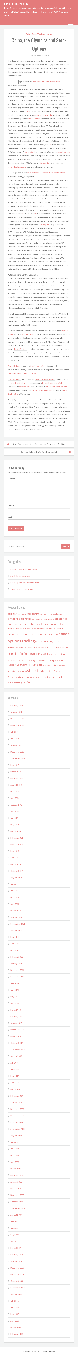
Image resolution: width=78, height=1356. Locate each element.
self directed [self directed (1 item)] (46, 665)
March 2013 (15, 864)
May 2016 (14, 791)
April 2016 (14, 798)
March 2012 (15, 910)
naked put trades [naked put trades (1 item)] (52, 634)
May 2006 (14, 1314)
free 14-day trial (53, 81)
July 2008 (14, 1142)
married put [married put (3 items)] (22, 634)
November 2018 (17, 725)
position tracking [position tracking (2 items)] (26, 660)
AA (50, 144)
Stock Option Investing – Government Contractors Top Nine (39, 444)
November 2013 (17, 844)
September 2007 (17, 1208)
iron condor (50, 386)
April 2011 (14, 943)
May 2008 (14, 1155)
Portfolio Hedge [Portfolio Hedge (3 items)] (57, 647)
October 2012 (16, 871)
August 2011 (16, 930)
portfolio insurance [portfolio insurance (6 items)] (24, 653)
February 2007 (16, 1254)
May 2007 (14, 1235)
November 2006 (17, 1274)
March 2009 (15, 1089)
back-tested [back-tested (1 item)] (22, 614)
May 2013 (14, 851)
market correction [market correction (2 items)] (47, 628)
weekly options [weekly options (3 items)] (23, 682)
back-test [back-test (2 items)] (12, 613)
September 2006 (17, 1287)
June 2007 (14, 1228)
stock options (34, 118)
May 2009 (14, 1076)
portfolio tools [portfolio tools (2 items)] (48, 654)
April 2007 (14, 1241)
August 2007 (16, 1215)
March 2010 (15, 1010)
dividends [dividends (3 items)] (14, 618)
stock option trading (16, 383)
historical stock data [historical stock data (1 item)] (20, 624)
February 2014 (16, 838)
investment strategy (27, 373)
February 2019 (16, 705)
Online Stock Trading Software (39, 34)
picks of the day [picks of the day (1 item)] (59, 642)
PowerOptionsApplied (37, 173)
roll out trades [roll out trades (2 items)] (35, 664)
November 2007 (17, 1195)
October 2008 (16, 1122)
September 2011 (17, 924)
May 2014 (14, 824)
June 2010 (14, 990)
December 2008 (17, 1109)
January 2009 (16, 1102)
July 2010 (14, 983)
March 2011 (15, 950)
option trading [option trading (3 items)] (44, 641)
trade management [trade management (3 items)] (30, 676)
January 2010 (16, 1023)
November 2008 (17, 1116)
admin (46, 55)
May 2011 (14, 937)
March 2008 (15, 1168)
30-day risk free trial (56, 173)
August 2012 (16, 877)
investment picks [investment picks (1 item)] (51, 624)
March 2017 (15, 772)
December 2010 (17, 970)
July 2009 (14, 1063)
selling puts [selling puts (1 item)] (56, 665)
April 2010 (14, 1003)
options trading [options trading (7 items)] (21, 640)
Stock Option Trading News (22, 589)
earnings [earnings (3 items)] (25, 618)
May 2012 (14, 897)
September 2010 (17, 977)
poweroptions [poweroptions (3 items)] (44, 660)
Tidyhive (51, 1351)
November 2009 (17, 1036)
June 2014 (14, 818)
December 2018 (17, 719)
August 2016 (16, 785)
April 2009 (14, 1082)
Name (11, 505)
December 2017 (17, 752)
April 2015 (14, 811)
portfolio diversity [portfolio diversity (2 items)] (37, 647)
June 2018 (14, 738)
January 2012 (16, 917)
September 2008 (17, 1129)
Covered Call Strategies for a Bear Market (39, 452)
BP (36, 213)
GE (23, 213)
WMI (28, 111)
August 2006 (16, 1294)
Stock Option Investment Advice (24, 582)
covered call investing (43, 115)
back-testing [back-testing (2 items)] (33, 613)
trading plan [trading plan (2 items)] (49, 677)
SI (17, 217)
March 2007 (15, 1248)
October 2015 (16, 805)
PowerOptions (38, 81)
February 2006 (16, 1334)
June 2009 (14, 1069)
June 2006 (14, 1307)
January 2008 (16, 1182)
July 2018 (14, 732)
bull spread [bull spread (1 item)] (58, 614)
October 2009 (16, 1043)
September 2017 (17, 758)
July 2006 (14, 1301)
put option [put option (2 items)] (58, 660)
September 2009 (17, 1049)
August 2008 (16, 1135)
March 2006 (15, 1327)
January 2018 (16, 745)
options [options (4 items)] (63, 634)
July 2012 (14, 884)
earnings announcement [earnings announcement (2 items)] (44, 618)
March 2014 (15, 831)
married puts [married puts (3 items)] (38, 634)
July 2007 (14, 1221)
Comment (12, 478)
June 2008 (14, 1148)
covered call (13, 373)
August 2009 (16, 1056)
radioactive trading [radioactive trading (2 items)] (17, 664)
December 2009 (17, 1030)
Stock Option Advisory (20, 576)
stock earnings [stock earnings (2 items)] (19, 671)
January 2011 (16, 963)
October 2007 (16, 1201)
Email (10, 517)
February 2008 (16, 1175)
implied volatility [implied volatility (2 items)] (35, 624)
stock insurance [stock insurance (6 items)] (40, 670)
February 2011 (16, 957)
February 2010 (16, 1016)
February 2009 (16, 1096)
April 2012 (14, 904)
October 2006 (16, 1281)
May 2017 (14, 765)
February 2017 (16, 778)
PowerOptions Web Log (16, 4)
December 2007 (17, 1188)
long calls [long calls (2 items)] (19, 628)
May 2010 (14, 996)
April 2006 (14, 1321)
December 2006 (17, 1268)
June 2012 (14, 890)
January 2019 (16, 712)
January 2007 (16, 1261)
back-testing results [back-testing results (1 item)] (47, 614)
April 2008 (14, 1162)
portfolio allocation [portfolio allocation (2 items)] (18, 647)
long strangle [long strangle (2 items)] (31, 628)
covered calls (30, 152)
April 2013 (14, 857)
